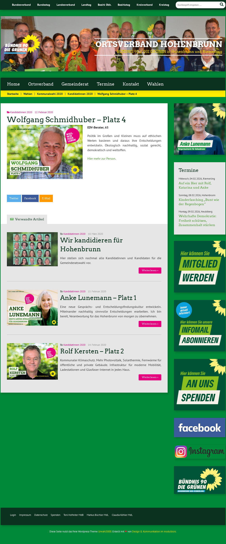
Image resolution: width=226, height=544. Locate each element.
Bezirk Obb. (104, 5)
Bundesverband (21, 5)
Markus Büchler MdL (98, 515)
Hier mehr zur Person (101, 158)
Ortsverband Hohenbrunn (158, 44)
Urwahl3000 (104, 531)
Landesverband (66, 5)
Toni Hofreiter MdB (74, 515)
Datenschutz (41, 515)
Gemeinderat (75, 84)
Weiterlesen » (150, 270)
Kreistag (164, 5)
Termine (105, 84)
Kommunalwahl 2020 (50, 94)
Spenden (55, 515)
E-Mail (46, 198)
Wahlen (155, 84)
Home (13, 84)
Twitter (14, 198)
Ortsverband (40, 84)
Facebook (30, 198)
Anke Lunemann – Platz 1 (98, 298)
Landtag (86, 5)
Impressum (25, 515)
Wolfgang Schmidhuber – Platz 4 (66, 119)
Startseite (13, 94)
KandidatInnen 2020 (80, 94)
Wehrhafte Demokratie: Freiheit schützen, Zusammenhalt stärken (197, 220)
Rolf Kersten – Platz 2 (92, 351)
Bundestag (43, 5)
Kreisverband (145, 5)
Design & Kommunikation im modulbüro (154, 531)
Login (13, 515)
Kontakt (131, 84)
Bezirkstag (124, 5)
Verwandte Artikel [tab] (29, 219)
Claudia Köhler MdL (122, 515)
